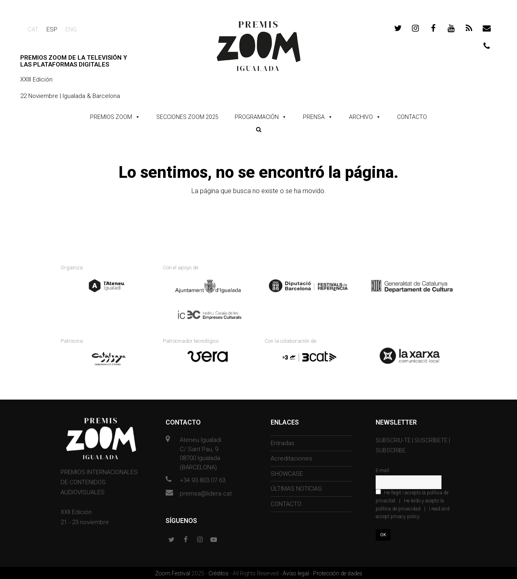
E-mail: (383, 469)
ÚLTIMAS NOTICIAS (296, 487)
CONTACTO (412, 117)
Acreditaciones (291, 457)
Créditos (219, 572)
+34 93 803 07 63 (202, 479)
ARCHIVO (361, 117)
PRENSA (314, 117)
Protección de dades (337, 572)
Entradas (282, 442)
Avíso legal (296, 572)
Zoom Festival (173, 572)
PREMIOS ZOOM (111, 117)
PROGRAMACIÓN (257, 117)
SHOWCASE (287, 472)
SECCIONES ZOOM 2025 (187, 117)
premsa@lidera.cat (206, 492)
